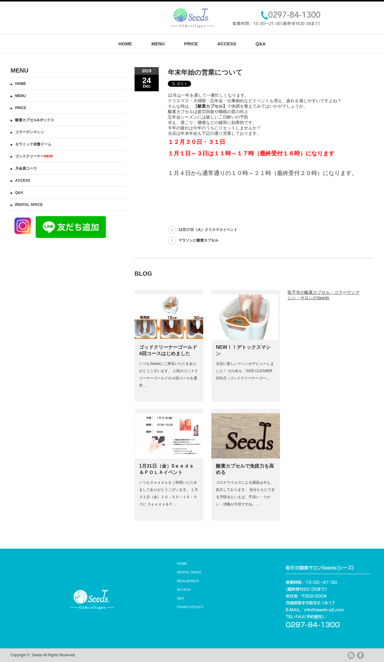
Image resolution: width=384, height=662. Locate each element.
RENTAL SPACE (29, 205)
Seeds (37, 655)
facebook (360, 655)
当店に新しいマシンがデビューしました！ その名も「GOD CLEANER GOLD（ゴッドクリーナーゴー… (245, 371)
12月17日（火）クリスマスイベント (207, 230)
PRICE (191, 43)
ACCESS (226, 43)
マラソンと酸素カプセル (198, 240)
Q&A (260, 43)
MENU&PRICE (188, 581)
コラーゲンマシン (29, 132)
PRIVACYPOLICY (190, 607)
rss (351, 655)
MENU (158, 43)
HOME (125, 43)
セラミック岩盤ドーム (33, 144)
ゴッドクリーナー (34, 156)
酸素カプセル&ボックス (34, 120)
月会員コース (26, 168)
